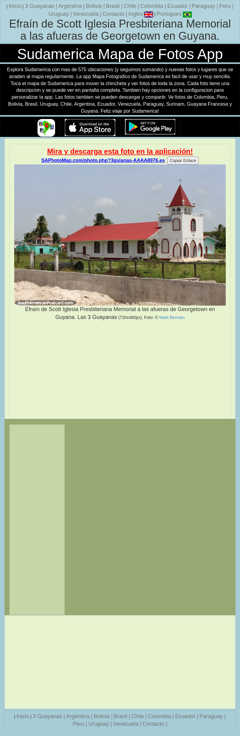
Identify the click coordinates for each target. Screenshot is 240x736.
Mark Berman (172, 317)
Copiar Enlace (182, 160)
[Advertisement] (120, 369)
